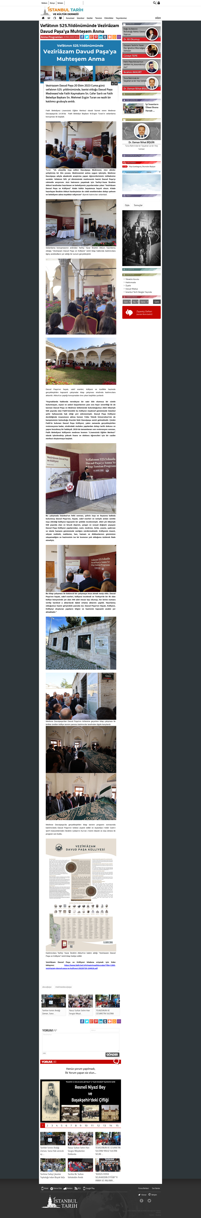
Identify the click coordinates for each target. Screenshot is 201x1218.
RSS (79, 1188)
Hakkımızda (130, 282)
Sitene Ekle (57, 1188)
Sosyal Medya (131, 288)
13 (104, 1125)
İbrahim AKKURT (141, 142)
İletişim (60, 3)
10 (86, 1125)
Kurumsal (70, 17)
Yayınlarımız (121, 17)
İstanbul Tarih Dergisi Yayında (138, 291)
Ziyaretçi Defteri (144, 313)
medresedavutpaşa (63, 986)
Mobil (46, 1188)
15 (117, 1125)
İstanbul (80, 17)
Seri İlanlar (156, 1188)
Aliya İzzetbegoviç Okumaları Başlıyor (142, 166)
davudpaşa (46, 986)
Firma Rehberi (143, 1188)
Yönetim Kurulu (132, 279)
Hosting (158, 1215)
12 (98, 1125)
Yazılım (151, 1215)
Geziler (90, 17)
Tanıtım (98, 17)
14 (110, 1125)
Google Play (90, 1188)
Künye (52, 3)
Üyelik (128, 285)
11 (92, 1125)
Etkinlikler (108, 17)
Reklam (44, 3)
